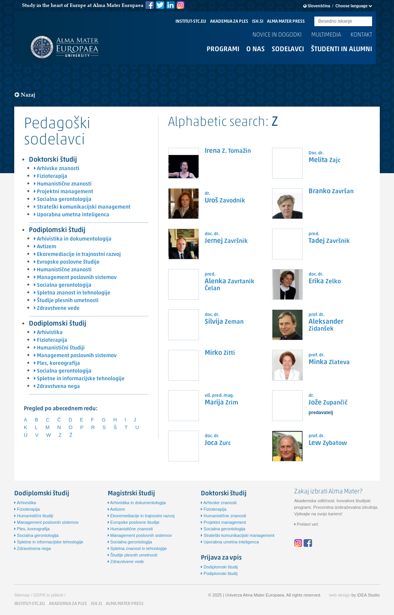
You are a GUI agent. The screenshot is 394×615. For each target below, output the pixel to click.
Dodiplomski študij (57, 324)
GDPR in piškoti (48, 595)
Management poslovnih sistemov (75, 278)
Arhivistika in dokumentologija (73, 239)
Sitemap (22, 595)
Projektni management (63, 192)
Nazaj (25, 95)
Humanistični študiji (59, 348)
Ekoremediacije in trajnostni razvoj (77, 254)
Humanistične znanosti (63, 184)
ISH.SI (257, 21)
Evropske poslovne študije (67, 262)
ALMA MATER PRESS (286, 21)
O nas (255, 49)
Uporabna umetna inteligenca (71, 215)
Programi (223, 49)
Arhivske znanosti (56, 169)
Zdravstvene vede (57, 308)
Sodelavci (288, 49)
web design (340, 595)
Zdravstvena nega (57, 386)
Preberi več (306, 524)
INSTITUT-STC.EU (190, 21)
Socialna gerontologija (63, 199)
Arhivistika (48, 333)
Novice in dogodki (277, 35)
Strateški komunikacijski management (82, 207)
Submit (366, 22)
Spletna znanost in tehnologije (72, 293)
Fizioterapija (50, 176)
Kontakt (361, 35)
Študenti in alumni (341, 49)
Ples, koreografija (57, 363)
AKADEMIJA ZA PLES (229, 21)
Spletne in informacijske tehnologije (79, 379)
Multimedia (326, 35)
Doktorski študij (53, 160)
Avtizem (45, 247)
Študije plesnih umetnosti (66, 301)
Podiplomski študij (57, 230)
